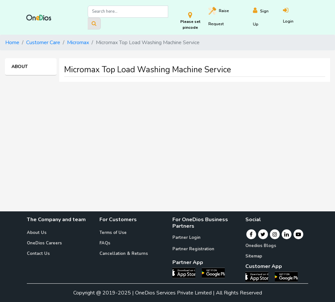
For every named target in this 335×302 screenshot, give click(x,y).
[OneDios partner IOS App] (186, 272)
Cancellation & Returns (123, 254)
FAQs (104, 243)
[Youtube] (298, 234)
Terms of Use (113, 233)
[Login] (296, 17)
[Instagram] (275, 234)
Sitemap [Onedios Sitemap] (253, 256)
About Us (36, 233)
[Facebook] (251, 234)
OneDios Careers (44, 243)
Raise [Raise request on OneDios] (218, 17)
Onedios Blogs (260, 246)
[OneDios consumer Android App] (286, 276)
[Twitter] (262, 234)
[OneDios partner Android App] (213, 272)
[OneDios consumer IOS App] (259, 276)
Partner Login (186, 237)
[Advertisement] (167, 133)
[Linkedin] (286, 234)
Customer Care (43, 42)
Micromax (78, 42)
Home (12, 42)
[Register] (268, 17)
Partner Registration (193, 249)
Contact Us (38, 254)
